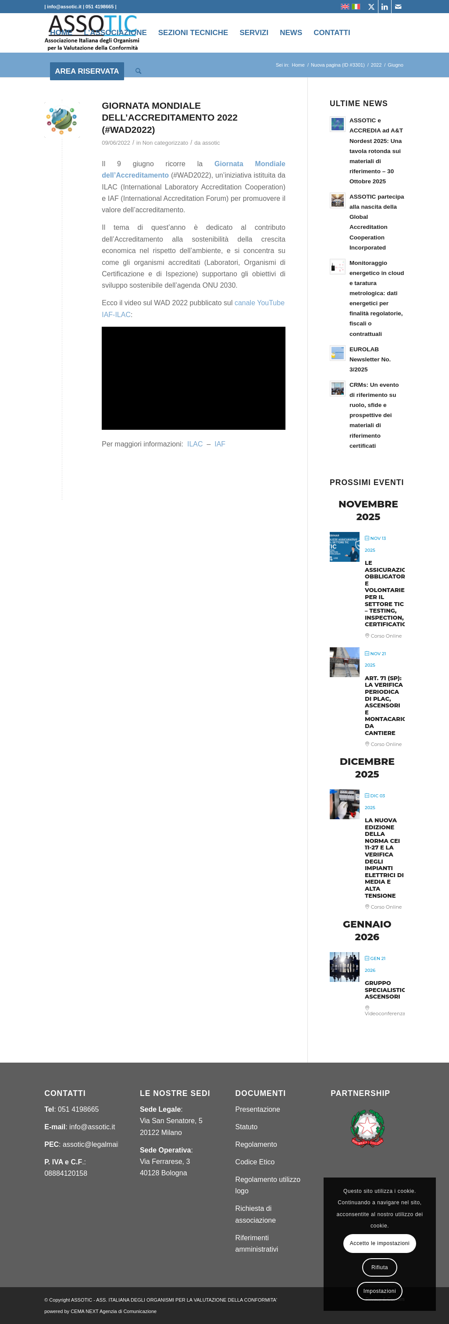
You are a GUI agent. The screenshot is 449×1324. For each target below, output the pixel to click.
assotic (211, 142)
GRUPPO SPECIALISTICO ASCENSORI (387, 989)
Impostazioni (379, 1291)
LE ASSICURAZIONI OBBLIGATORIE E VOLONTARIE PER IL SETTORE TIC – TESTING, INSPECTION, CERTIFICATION (389, 593)
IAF (219, 444)
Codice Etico (255, 1162)
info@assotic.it (92, 1127)
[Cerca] (138, 71)
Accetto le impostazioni (380, 1243)
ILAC (195, 444)
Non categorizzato (165, 142)
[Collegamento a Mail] (398, 6)
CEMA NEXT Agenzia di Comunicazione (114, 1311)
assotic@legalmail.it (94, 1144)
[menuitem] (61, 33)
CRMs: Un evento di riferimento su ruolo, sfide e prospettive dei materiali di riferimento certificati (374, 415)
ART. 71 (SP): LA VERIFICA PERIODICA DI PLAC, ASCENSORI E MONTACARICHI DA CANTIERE (389, 705)
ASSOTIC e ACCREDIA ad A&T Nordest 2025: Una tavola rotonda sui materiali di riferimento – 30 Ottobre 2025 (376, 151)
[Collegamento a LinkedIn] (384, 6)
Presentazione (257, 1109)
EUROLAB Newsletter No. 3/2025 (370, 359)
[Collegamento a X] (371, 6)
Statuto (246, 1127)
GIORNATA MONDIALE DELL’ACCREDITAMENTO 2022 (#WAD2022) (170, 117)
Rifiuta (379, 1267)
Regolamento (256, 1144)
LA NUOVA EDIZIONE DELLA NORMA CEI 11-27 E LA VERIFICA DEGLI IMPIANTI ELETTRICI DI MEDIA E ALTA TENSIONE (384, 858)
